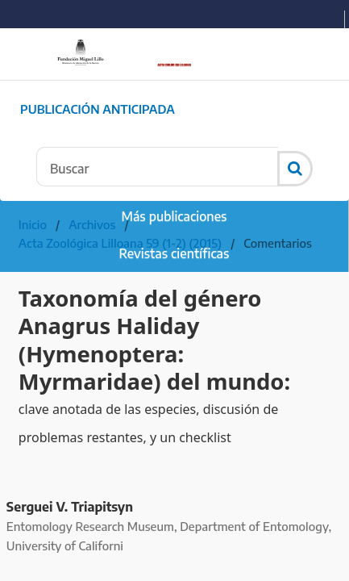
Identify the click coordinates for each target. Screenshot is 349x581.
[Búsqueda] (157, 166)
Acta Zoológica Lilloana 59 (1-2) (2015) (120, 243)
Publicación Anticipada (97, 109)
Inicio (33, 224)
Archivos (92, 224)
